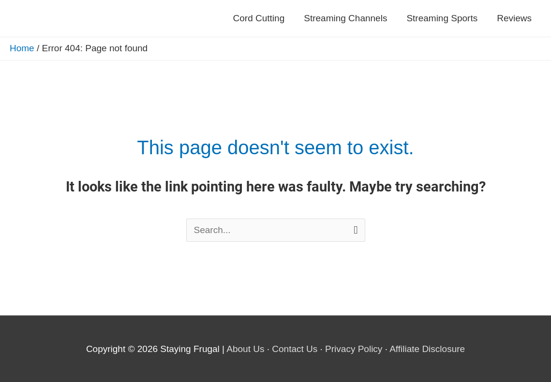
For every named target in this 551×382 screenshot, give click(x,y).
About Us (245, 349)
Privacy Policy (353, 349)
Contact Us (294, 349)
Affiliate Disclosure (427, 349)
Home (22, 48)
